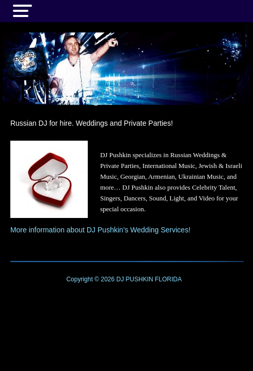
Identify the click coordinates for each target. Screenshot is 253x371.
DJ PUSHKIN (134, 279)
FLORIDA (168, 279)
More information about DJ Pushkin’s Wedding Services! (100, 230)
